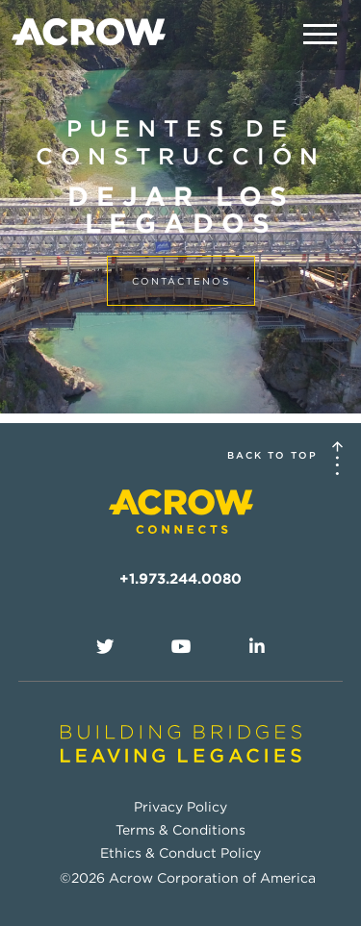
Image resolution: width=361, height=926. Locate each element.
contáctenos (181, 281)
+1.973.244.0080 (180, 579)
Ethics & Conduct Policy (180, 853)
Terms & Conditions (180, 830)
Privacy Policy (180, 806)
